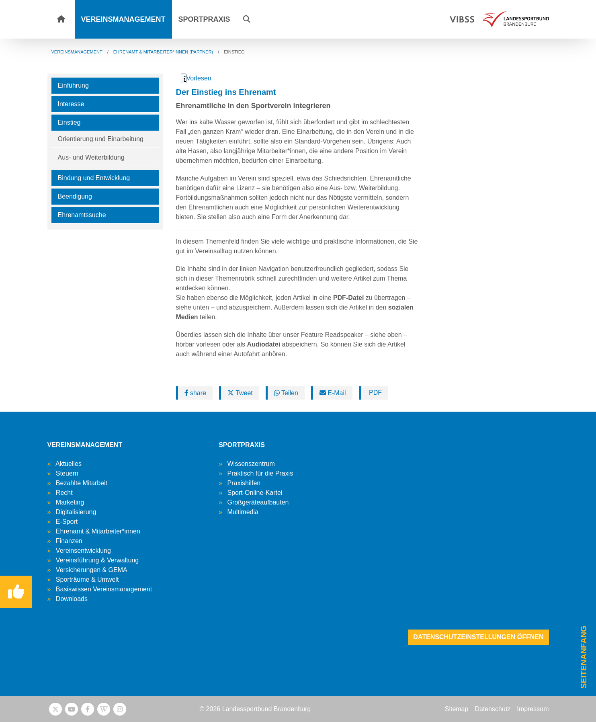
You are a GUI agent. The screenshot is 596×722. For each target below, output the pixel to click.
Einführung (73, 85)
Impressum (533, 709)
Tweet (240, 393)
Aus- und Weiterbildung (91, 157)
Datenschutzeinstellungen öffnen (478, 637)
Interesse (71, 104)
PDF (374, 392)
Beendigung (75, 196)
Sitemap (457, 709)
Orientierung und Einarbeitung (100, 138)
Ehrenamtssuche (82, 214)
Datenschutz (492, 709)
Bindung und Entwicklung (94, 177)
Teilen (286, 393)
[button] (247, 19)
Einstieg (69, 122)
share (195, 393)
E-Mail (333, 393)
